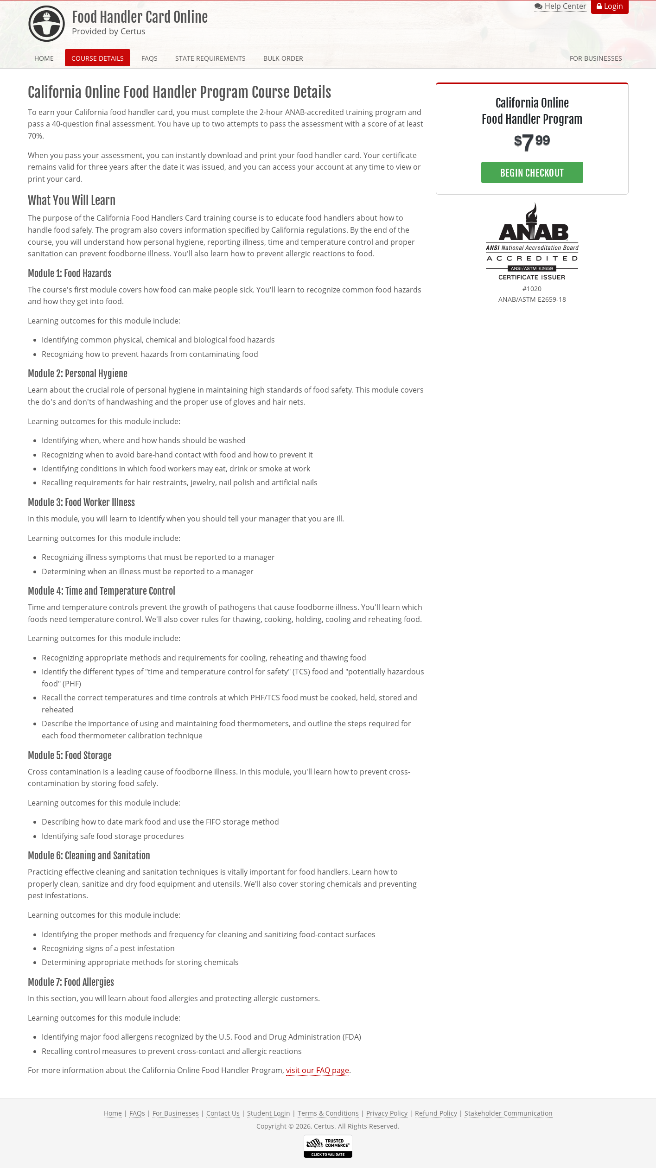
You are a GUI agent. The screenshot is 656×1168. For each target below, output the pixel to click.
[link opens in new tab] (532, 241)
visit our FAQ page (317, 1070)
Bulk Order (283, 58)
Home (44, 58)
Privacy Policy (387, 1113)
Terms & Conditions (328, 1113)
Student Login (268, 1113)
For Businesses (596, 58)
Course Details (97, 58)
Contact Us (223, 1113)
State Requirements (210, 58)
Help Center (565, 6)
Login (613, 6)
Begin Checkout (532, 173)
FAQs (149, 58)
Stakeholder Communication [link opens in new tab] (509, 1113)
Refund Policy (436, 1113)
